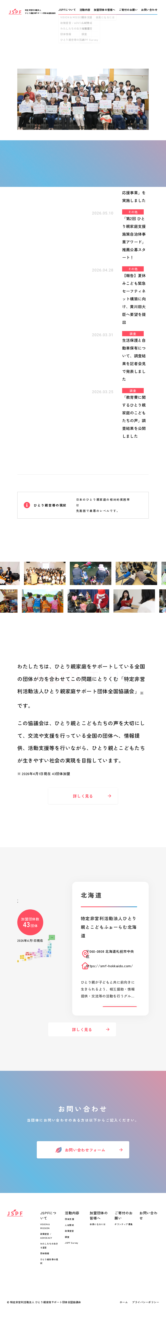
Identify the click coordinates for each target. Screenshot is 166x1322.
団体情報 (44, 1253)
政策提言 (69, 1230)
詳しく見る (83, 802)
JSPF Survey (71, 1242)
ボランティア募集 (123, 1224)
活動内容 (72, 1212)
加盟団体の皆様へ (99, 1215)
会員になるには (97, 1224)
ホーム (124, 1302)
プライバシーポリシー (145, 1302)
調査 (67, 1236)
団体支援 (69, 1219)
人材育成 (69, 1225)
